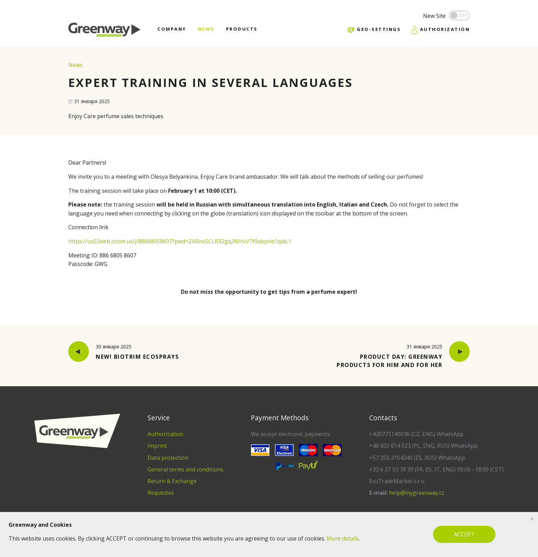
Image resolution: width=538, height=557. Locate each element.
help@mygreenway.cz (416, 493)
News (206, 29)
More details (343, 538)
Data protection (168, 457)
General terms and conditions (185, 469)
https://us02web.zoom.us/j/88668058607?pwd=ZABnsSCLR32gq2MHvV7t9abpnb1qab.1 (179, 241)
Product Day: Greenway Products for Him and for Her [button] (401, 356)
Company (171, 29)
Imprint (157, 445)
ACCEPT (464, 534)
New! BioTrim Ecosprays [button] (123, 352)
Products (242, 29)
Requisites (161, 493)
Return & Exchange (172, 481)
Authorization (165, 434)
